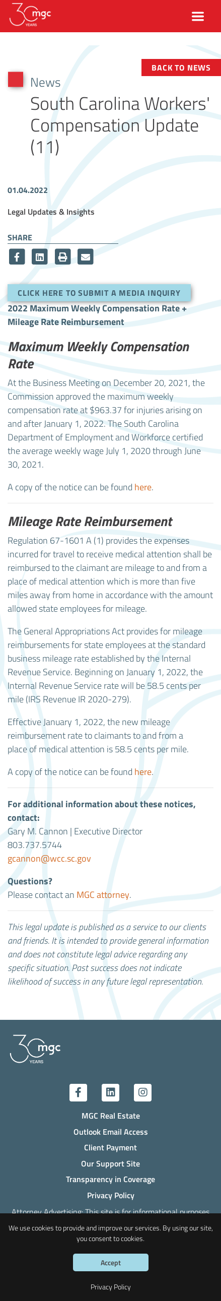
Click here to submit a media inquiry (99, 292)
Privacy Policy (110, 1195)
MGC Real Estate (111, 1115)
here (143, 487)
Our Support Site (110, 1163)
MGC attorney (103, 894)
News (45, 81)
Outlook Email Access (110, 1131)
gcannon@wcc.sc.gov (49, 858)
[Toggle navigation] (198, 16)
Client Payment (110, 1147)
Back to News (181, 67)
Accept (111, 1262)
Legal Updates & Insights (51, 211)
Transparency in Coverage (110, 1179)
